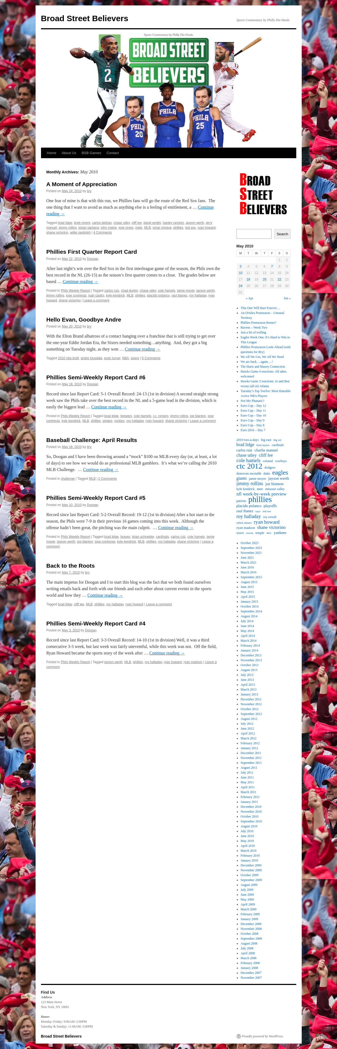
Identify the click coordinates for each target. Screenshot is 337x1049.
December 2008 (251, 924)
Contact (112, 153)
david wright (152, 223)
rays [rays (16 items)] (257, 511)
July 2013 (247, 675)
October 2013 (250, 665)
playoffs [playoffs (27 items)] (270, 506)
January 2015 (249, 601)
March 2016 (248, 572)
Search (282, 234)
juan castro (96, 295)
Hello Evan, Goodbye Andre (83, 319)
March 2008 (248, 958)
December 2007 (251, 973)
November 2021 (251, 553)
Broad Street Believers (84, 18)
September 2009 (251, 880)
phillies (178, 228)
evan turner (112, 358)
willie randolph (80, 232)
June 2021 (247, 558)
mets (138, 228)
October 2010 (250, 816)
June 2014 (247, 626)
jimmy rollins (68, 228)
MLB (147, 228)
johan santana (88, 228)
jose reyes (126, 228)
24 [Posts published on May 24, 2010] (240, 286)
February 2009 (250, 914)
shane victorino (57, 232)
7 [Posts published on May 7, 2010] (272, 266)
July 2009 (247, 890)
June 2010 (247, 836)
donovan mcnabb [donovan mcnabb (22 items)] (249, 473)
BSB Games (91, 153)
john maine (109, 228)
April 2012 (248, 733)
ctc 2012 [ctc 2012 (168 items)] (250, 466)
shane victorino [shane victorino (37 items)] (271, 527)
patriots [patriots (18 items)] (241, 501)
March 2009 (248, 909)
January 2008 (249, 968)
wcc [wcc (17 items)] (269, 533)
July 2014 (247, 621)
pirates (107, 421)
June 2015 (247, 587)
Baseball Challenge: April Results (91, 440)
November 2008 (251, 929)
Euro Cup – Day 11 (253, 410)
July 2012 (247, 724)
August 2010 (249, 826)
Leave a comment (96, 300)
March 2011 (248, 792)
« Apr (249, 298)
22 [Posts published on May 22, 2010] (279, 279)
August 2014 (249, 616)
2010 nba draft (68, 358)
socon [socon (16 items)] (249, 533)
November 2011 (251, 758)
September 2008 (251, 938)
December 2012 (251, 699)
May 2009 (247, 899)
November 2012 (251, 704)
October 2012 (250, 709)
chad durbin (129, 291)
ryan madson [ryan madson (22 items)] (246, 528)
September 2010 (251, 821)
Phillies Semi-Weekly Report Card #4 (96, 623)
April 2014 (248, 636)
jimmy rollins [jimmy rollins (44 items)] (250, 483)
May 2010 (247, 841)
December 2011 (251, 753)
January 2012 (249, 748)
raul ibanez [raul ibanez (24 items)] (245, 511)
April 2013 (248, 684)
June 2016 (247, 567)
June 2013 (247, 680)
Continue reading (80, 281)
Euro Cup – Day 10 (253, 415)
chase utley (122, 223)
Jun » (287, 298)
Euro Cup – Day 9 (252, 420)
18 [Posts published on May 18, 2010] (248, 279)
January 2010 (249, 860)
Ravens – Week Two (254, 327)
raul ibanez (179, 295)
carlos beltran (102, 223)
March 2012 (248, 738)
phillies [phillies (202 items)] (260, 499)
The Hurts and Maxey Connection (263, 366)
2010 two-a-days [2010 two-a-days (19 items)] (248, 440)
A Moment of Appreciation (81, 184)
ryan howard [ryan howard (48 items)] (267, 522)
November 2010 (251, 811)
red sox (190, 228)
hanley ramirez (173, 223)
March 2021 (248, 562)
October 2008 (250, 934)
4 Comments (102, 232)
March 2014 (248, 641)
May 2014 (247, 631)
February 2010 (250, 855)
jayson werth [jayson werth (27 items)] (278, 478)
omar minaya (162, 228)
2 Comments (107, 479)
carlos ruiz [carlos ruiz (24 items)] (245, 450)
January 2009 (249, 919)
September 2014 (251, 611)
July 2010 (247, 831)
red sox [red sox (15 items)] (267, 511)
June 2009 (247, 895)
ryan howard (207, 228)
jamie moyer (186, 291)
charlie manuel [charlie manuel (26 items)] (266, 450)
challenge (68, 479)
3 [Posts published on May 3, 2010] (241, 266)
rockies (119, 421)
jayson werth (195, 223)
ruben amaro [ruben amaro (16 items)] (244, 522)
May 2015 (247, 592)
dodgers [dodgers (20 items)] (269, 467)
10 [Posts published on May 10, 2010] (240, 273)
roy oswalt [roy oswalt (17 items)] (269, 517)
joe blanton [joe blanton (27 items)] (274, 484)
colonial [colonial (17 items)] (268, 461)
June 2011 (247, 777)
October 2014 (250, 606)
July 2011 (247, 772)
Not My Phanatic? (252, 401)
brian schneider (143, 537)
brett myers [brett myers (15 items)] (262, 445)
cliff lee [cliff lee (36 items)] (266, 455)
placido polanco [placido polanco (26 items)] (249, 506)
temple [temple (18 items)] (260, 533)
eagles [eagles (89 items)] (280, 472)
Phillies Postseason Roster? (258, 323)
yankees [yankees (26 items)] (280, 532)
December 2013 (251, 655)
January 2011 (249, 802)
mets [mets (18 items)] (260, 489)
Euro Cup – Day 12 (253, 406)
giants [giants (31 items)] (242, 478)
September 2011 (251, 763)
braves (125, 537)
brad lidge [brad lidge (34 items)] (245, 444)
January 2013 (249, 694)
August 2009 (249, 885)
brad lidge (65, 223)
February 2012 (250, 743)
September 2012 (251, 714)
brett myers (82, 223)
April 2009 (248, 904)
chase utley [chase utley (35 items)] (247, 455)
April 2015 (248, 597)
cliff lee (137, 223)
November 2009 (251, 870)
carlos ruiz (111, 291)
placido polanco (158, 295)
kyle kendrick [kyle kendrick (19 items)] (246, 489)
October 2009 (250, 875)
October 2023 (250, 543)
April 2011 (248, 787)
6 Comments (151, 358)
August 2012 (249, 719)
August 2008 (249, 943)
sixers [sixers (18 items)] (240, 533)
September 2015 (251, 577)
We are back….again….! (257, 362)
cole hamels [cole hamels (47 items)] (249, 460)
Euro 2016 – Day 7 (253, 430)
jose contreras (76, 295)
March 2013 (248, 689)
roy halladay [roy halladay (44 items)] (249, 516)
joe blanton (198, 416)
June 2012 (247, 728)
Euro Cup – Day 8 (252, 425)
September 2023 (251, 548)
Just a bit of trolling (253, 332)
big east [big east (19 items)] (266, 440)
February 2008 (250, 963)
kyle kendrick (115, 295)
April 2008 (248, 953)
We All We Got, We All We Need (262, 357)
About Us (69, 153)
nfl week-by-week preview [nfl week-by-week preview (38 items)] (262, 494)
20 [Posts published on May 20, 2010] (264, 279)
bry (89, 191)
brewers (126, 416)
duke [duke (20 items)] (266, 473)
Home (51, 153)
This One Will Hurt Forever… (260, 308)
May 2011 (247, 782)
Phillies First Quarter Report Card (91, 252)
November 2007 (251, 978)
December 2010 (251, 807)
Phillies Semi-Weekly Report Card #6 (96, 377)
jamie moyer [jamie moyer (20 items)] (257, 479)
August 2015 (249, 582)
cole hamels (166, 291)
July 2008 (247, 948)
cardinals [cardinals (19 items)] (278, 445)
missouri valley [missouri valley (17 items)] (275, 489)
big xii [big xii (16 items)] (277, 439)
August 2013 (249, 670)
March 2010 (248, 851)
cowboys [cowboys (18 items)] (281, 461)
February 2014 (250, 645)
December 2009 (251, 865)
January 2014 (249, 650)
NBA (125, 358)
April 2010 (248, 846)
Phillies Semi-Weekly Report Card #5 (96, 498)
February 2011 (250, 797)
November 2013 (251, 660)
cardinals (162, 537)
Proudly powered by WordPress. (263, 1036)
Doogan (92, 259)
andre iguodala (91, 358)
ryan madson (193, 662)
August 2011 (249, 768)
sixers (135, 358)
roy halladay (198, 295)
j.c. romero (160, 416)
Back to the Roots (70, 565)
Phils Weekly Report (75, 291)
